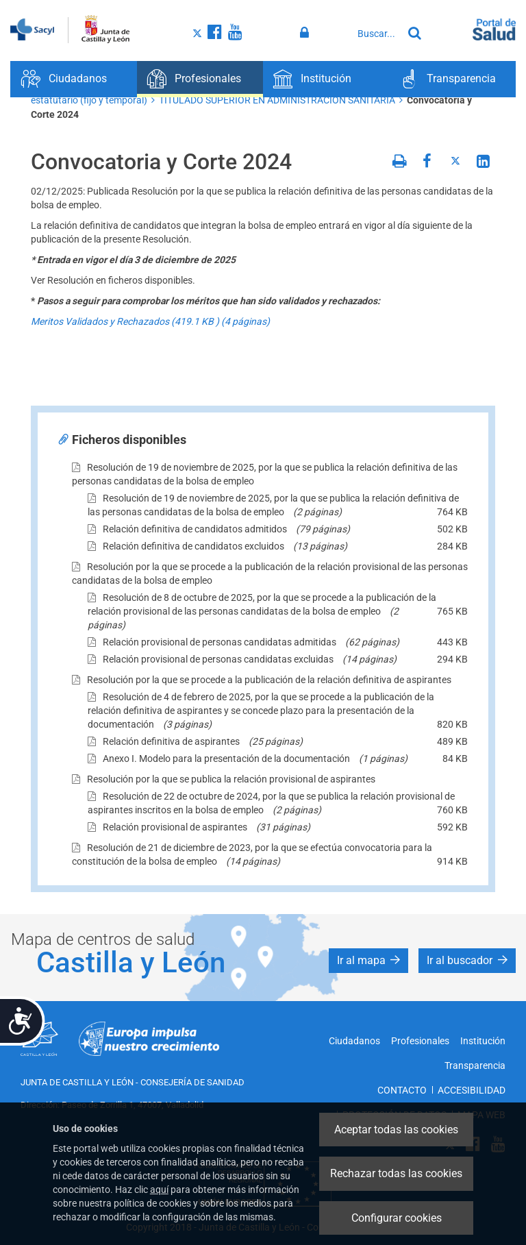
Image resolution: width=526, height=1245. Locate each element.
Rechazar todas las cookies (396, 1173)
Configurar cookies (396, 1217)
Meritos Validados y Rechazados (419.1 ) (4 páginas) (150, 321)
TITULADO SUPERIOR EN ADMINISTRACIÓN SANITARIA (277, 100)
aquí (159, 1189)
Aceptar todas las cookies (396, 1129)
